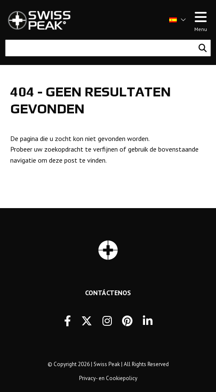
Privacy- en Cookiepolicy (108, 378)
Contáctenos (108, 292)
